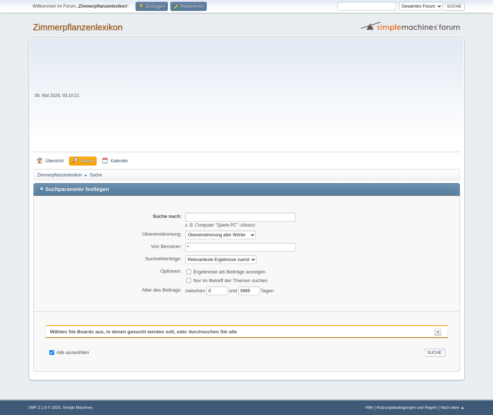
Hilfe (369, 407)
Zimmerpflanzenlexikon (78, 27)
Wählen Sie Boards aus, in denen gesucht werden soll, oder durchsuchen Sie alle (143, 331)
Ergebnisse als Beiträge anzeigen (229, 271)
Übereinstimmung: (161, 234)
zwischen (196, 290)
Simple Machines (78, 407)
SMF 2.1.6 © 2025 (45, 407)
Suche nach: (167, 216)
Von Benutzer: (166, 246)
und (233, 290)
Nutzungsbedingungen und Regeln (407, 407)
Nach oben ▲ (453, 407)
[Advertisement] (270, 97)
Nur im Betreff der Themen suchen (230, 280)
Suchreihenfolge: (163, 258)
